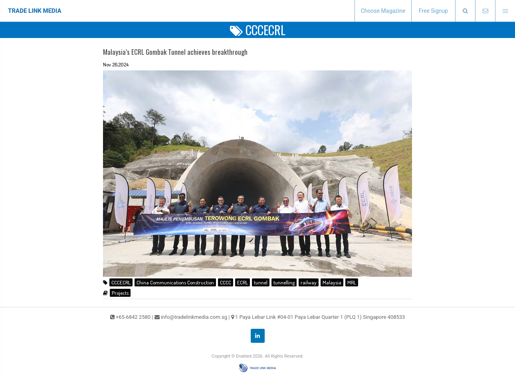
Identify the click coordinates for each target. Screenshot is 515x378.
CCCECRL (121, 282)
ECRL (242, 282)
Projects (120, 293)
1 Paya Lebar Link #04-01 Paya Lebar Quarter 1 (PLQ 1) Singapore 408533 (320, 317)
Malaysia (332, 282)
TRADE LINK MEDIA (34, 10)
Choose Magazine (383, 11)
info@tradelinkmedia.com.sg (194, 317)
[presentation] (465, 11)
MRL (351, 282)
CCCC (225, 282)
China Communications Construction (175, 282)
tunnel (260, 282)
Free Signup (433, 11)
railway (309, 282)
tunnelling (284, 282)
